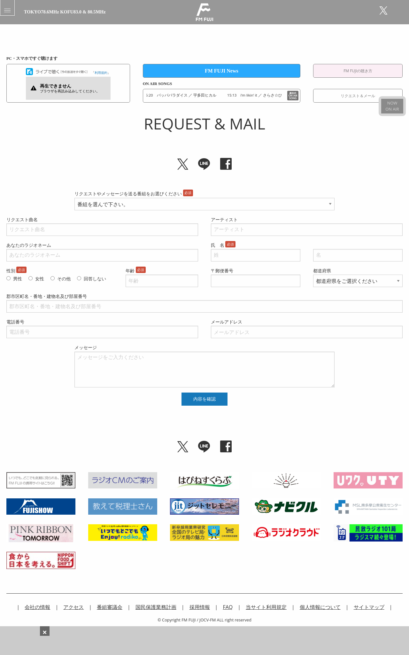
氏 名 (217, 245)
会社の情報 (37, 607)
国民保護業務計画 (155, 607)
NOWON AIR (392, 106)
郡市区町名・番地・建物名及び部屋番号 (46, 296)
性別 (10, 271)
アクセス (73, 607)
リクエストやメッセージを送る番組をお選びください (128, 194)
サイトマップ (369, 607)
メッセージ (85, 347)
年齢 (130, 271)
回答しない (95, 279)
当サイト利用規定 (266, 607)
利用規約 (101, 72)
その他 (64, 279)
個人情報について (320, 607)
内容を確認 (204, 399)
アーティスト (224, 219)
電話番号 (15, 322)
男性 (17, 279)
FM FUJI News (221, 71)
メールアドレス (226, 322)
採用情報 (199, 607)
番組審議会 (109, 607)
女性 (39, 279)
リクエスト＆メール (358, 95)
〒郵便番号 (222, 271)
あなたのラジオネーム (28, 245)
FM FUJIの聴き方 (357, 71)
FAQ (228, 607)
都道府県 (322, 271)
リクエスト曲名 (22, 219)
